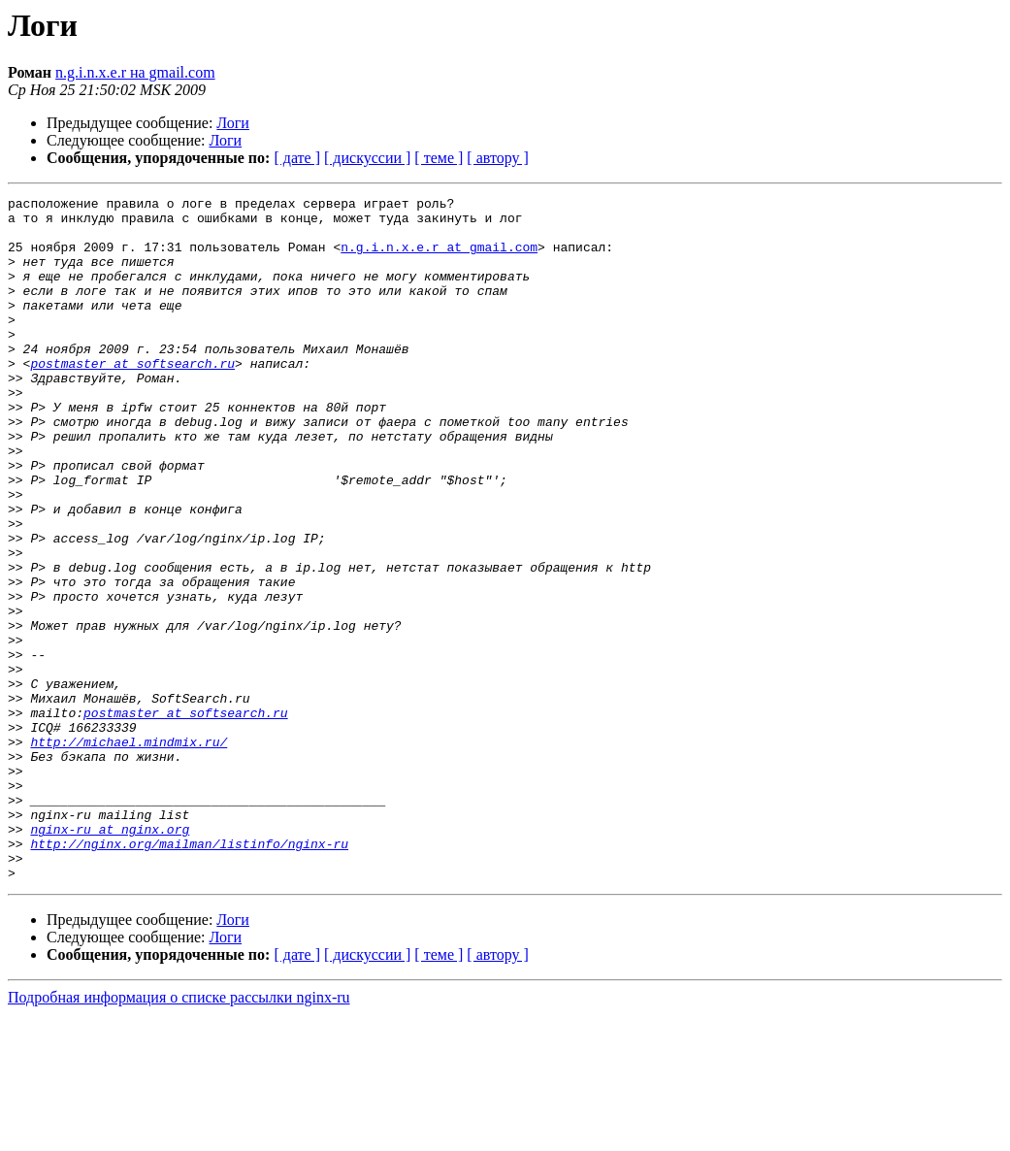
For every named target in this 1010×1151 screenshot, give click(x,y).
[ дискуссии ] (367, 157)
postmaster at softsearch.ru (132, 398)
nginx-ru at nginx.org (109, 957)
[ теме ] (438, 157)
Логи (232, 123)
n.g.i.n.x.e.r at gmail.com (439, 258)
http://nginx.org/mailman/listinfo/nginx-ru (189, 974)
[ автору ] (497, 157)
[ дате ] (297, 157)
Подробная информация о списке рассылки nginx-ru (179, 1134)
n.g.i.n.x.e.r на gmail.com (135, 72)
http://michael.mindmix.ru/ (128, 852)
